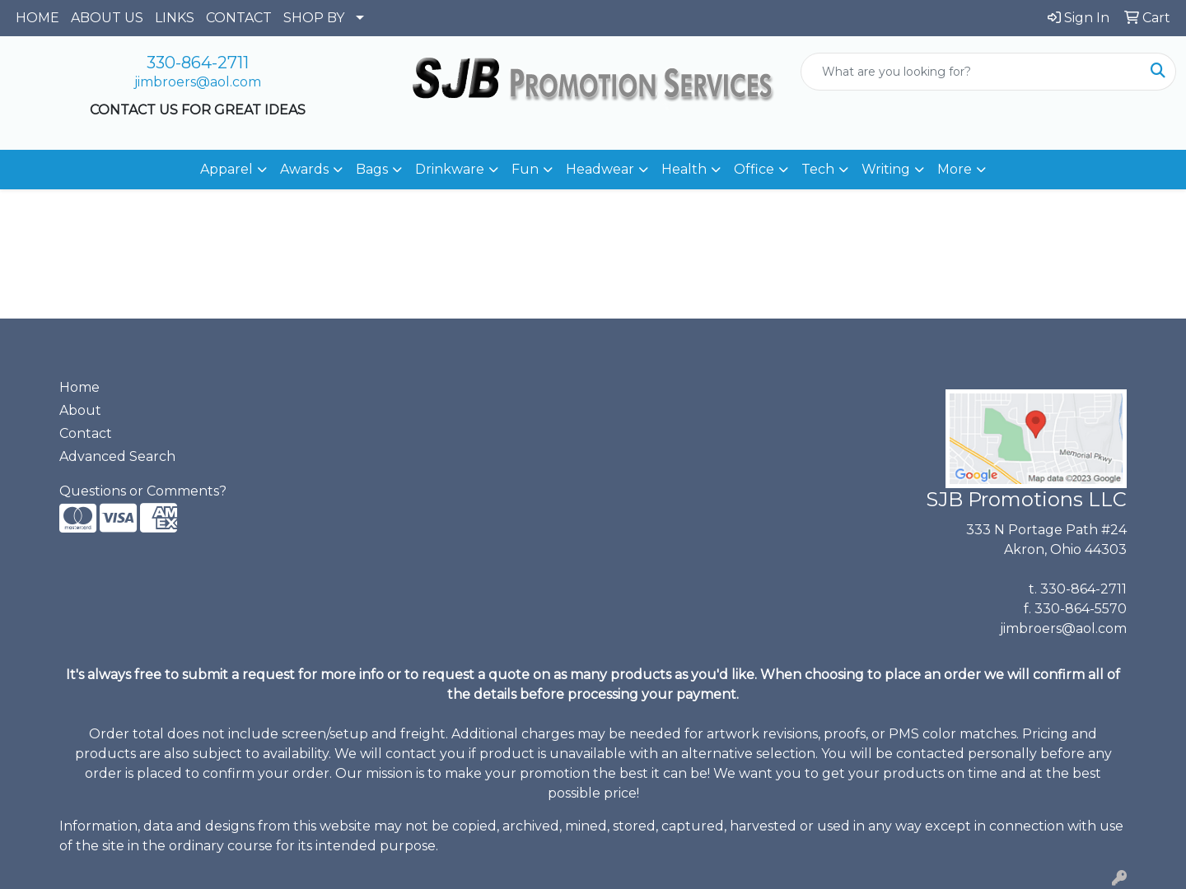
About (80, 410)
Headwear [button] (600, 169)
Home (79, 387)
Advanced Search (117, 456)
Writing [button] (885, 169)
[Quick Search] (971, 72)
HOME (37, 18)
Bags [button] (372, 169)
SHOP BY (313, 18)
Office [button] (754, 169)
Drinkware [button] (449, 169)
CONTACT (239, 18)
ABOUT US (107, 18)
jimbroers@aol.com (197, 82)
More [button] (954, 169)
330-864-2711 (198, 62)
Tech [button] (817, 169)
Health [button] (684, 169)
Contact (85, 433)
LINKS (174, 18)
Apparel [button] (226, 169)
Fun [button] (525, 169)
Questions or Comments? (142, 491)
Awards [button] (304, 169)
